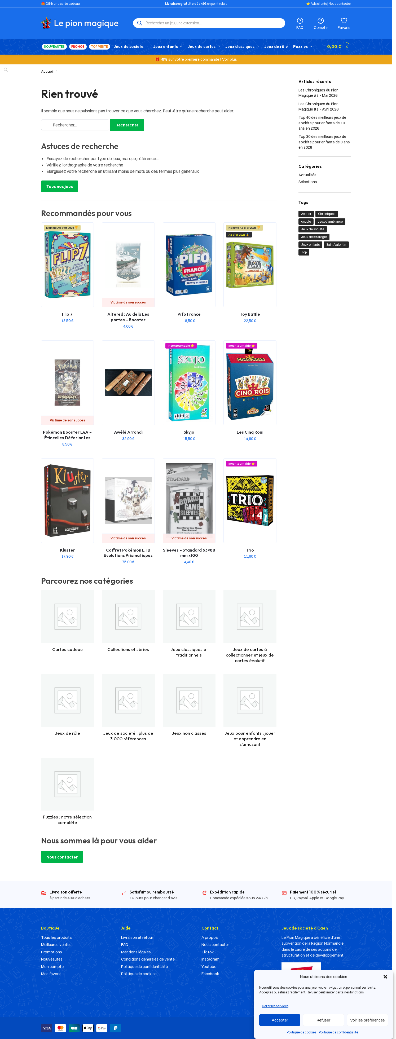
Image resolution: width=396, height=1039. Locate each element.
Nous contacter (340, 4)
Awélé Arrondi (128, 432)
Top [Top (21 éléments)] (304, 252)
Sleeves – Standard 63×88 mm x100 (189, 552)
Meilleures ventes (56, 944)
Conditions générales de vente (148, 959)
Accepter (280, 1020)
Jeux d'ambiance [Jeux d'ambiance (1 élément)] (330, 221)
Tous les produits (56, 937)
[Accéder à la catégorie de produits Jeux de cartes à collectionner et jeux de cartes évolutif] (249, 626)
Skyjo (189, 432)
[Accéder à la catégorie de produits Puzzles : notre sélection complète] (67, 791)
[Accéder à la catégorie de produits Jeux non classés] (189, 705)
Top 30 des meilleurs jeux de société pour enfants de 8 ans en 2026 (324, 142)
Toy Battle (250, 314)
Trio (250, 549)
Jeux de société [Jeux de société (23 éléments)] (312, 229)
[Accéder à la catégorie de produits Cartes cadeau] (67, 621)
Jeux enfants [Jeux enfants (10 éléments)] (310, 244)
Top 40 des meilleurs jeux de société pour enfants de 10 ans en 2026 (322, 123)
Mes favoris (51, 973)
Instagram (210, 959)
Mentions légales (136, 951)
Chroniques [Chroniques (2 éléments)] (326, 214)
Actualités (307, 175)
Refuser (323, 1020)
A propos (209, 937)
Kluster (67, 549)
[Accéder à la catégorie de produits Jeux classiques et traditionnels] (189, 624)
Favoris (344, 23)
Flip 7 (67, 314)
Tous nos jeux (59, 186)
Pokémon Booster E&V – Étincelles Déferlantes (67, 434)
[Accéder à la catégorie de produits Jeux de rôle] (67, 705)
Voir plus (229, 59)
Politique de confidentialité (338, 1032)
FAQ (300, 23)
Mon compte (52, 966)
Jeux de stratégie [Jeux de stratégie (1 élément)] (314, 237)
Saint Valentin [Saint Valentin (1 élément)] (336, 244)
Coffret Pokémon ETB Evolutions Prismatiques (128, 552)
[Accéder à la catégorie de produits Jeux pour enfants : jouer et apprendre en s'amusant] (249, 710)
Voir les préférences (367, 1020)
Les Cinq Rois (250, 432)
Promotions (51, 951)
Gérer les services (275, 1006)
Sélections (307, 181)
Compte (321, 23)
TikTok (207, 951)
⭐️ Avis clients (316, 4)
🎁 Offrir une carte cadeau (60, 4)
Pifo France (189, 314)
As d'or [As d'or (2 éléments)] (306, 214)
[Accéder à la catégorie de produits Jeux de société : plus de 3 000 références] (128, 707)
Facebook (210, 973)
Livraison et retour (137, 937)
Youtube (208, 966)
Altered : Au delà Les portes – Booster (128, 316)
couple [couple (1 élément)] (306, 221)
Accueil (47, 71)
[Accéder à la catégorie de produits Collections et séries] (128, 621)
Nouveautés (52, 959)
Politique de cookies (301, 1032)
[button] (385, 976)
